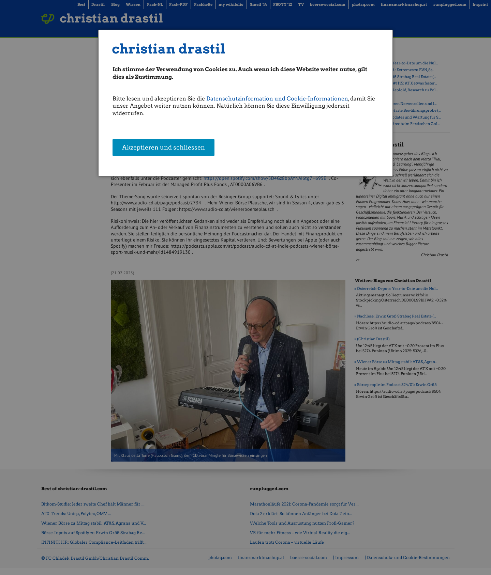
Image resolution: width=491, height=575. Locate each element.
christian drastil (168, 49)
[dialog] (245, 103)
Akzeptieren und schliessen (163, 148)
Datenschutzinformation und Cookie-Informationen (277, 98)
